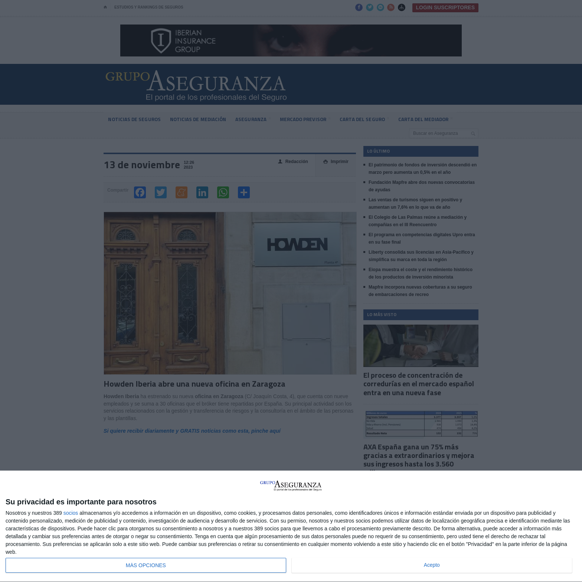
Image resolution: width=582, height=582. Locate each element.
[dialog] (291, 526)
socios (70, 513)
